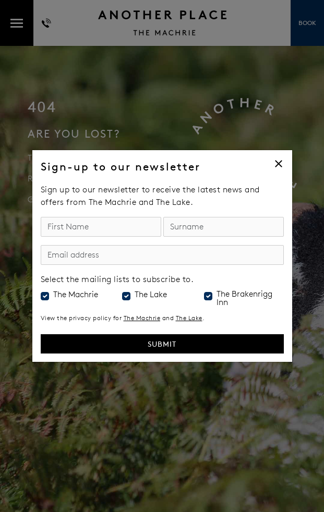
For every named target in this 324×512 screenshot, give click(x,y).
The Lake (151, 294)
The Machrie (75, 294)
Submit (162, 343)
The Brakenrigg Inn (244, 298)
